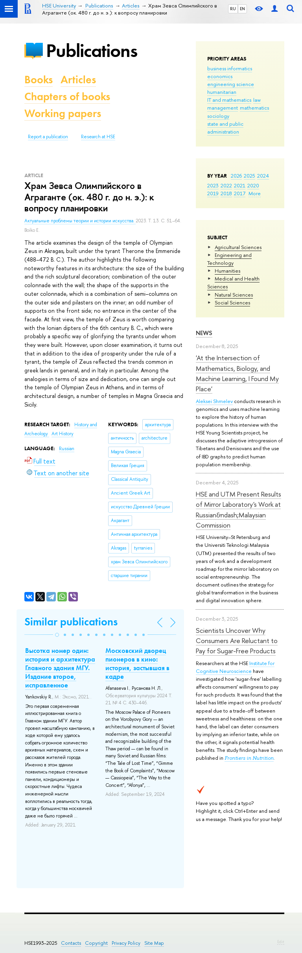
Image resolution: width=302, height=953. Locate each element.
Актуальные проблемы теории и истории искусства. (80, 221)
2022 (226, 185)
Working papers (62, 113)
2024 (263, 175)
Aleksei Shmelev (214, 401)
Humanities (227, 270)
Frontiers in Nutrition (249, 758)
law (257, 99)
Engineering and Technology (229, 258)
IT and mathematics (229, 99)
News (204, 333)
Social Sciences (232, 302)
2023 (213, 185)
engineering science (230, 84)
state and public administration (225, 127)
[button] (57, 635)
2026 (236, 175)
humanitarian (221, 91)
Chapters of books (67, 96)
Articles (78, 79)
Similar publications (71, 622)
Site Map (154, 943)
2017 (239, 193)
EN (242, 8)
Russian (66, 448)
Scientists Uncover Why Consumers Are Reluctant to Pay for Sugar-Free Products (237, 641)
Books (38, 79)
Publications (91, 50)
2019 (213, 193)
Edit (280, 941)
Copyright (96, 943)
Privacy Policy (126, 943)
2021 (239, 185)
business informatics (229, 68)
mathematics (254, 107)
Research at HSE (98, 137)
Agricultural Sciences (238, 247)
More (255, 193)
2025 (249, 175)
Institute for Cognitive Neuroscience (235, 667)
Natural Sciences (234, 294)
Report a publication (48, 137)
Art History (63, 434)
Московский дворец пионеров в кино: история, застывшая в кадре (137, 663)
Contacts (71, 943)
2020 (253, 185)
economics (219, 76)
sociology (218, 115)
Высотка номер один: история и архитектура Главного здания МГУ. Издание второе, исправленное (60, 667)
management (222, 107)
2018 (226, 193)
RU (233, 8)
